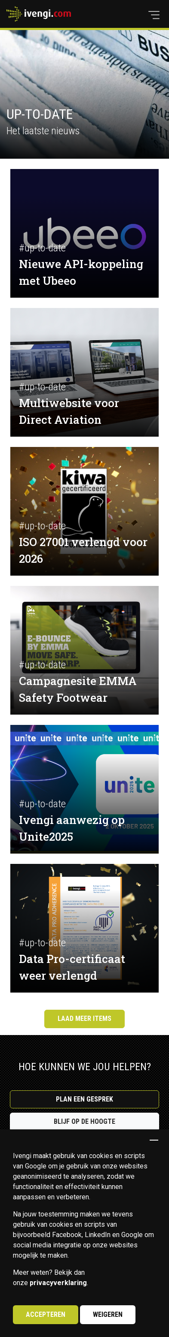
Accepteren (45, 1314)
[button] (154, 15)
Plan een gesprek (84, 1099)
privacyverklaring (58, 1283)
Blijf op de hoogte (84, 1121)
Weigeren (108, 1314)
